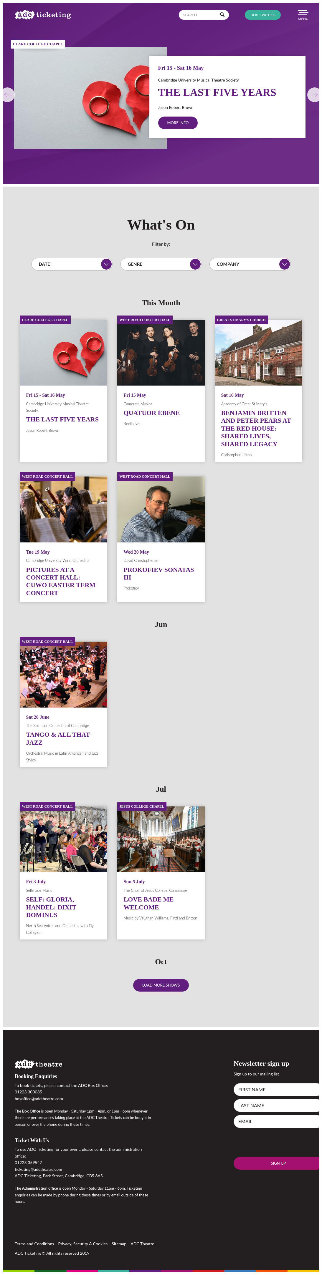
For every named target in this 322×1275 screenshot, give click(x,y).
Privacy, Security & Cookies (83, 1243)
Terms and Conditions (34, 1243)
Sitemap (119, 1243)
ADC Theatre (142, 1243)
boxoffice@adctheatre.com (39, 1098)
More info (178, 122)
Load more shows (161, 985)
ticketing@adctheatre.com (38, 1169)
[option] (161, 92)
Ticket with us (262, 15)
